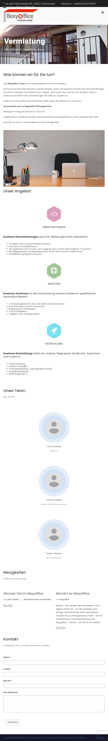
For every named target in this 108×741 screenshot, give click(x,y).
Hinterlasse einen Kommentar (37, 599)
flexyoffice (64, 599)
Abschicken (13, 722)
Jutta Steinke (13, 599)
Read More (8, 605)
